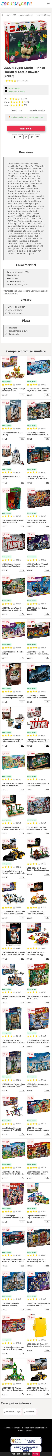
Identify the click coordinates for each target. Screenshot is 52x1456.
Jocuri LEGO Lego (43, 15)
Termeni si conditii (11, 1427)
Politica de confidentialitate (35, 1427)
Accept (36, 1453)
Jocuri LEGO (11, 15)
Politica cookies (25, 1430)
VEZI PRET (26, 128)
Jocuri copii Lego (26, 15)
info (22, 395)
